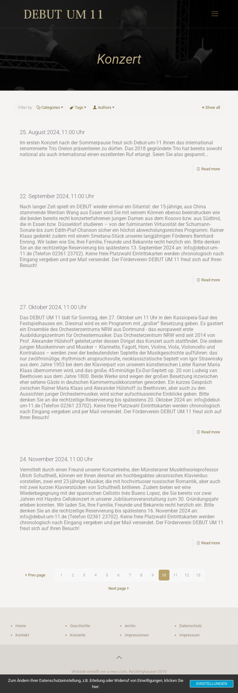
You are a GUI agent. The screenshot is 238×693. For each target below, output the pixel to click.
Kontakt (22, 635)
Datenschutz (190, 625)
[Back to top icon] (119, 657)
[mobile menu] (215, 14)
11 (175, 575)
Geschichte (80, 625)
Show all (210, 107)
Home (20, 625)
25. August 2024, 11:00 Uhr (52, 132)
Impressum (189, 635)
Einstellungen (211, 684)
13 (198, 575)
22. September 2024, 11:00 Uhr (57, 196)
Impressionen (137, 635)
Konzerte (78, 635)
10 (164, 575)
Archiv (130, 625)
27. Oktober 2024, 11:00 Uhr (53, 307)
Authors (104, 107)
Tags (78, 107)
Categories (50, 107)
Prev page (34, 575)
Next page (119, 588)
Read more (210, 169)
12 (187, 575)
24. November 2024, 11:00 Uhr (56, 459)
